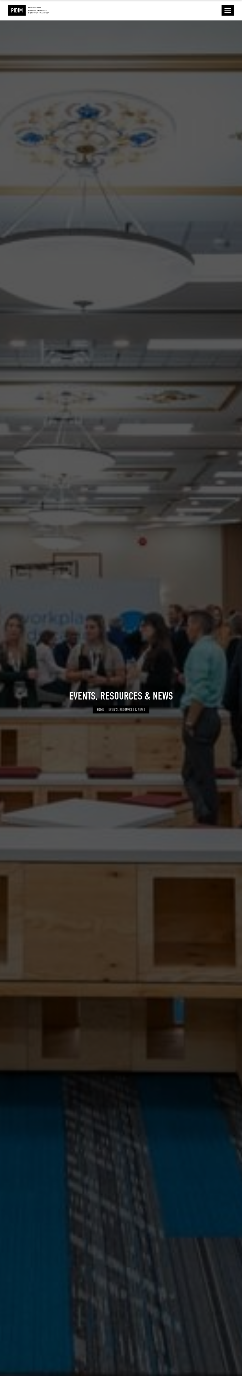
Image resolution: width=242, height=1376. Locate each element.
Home (100, 709)
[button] (228, 10)
